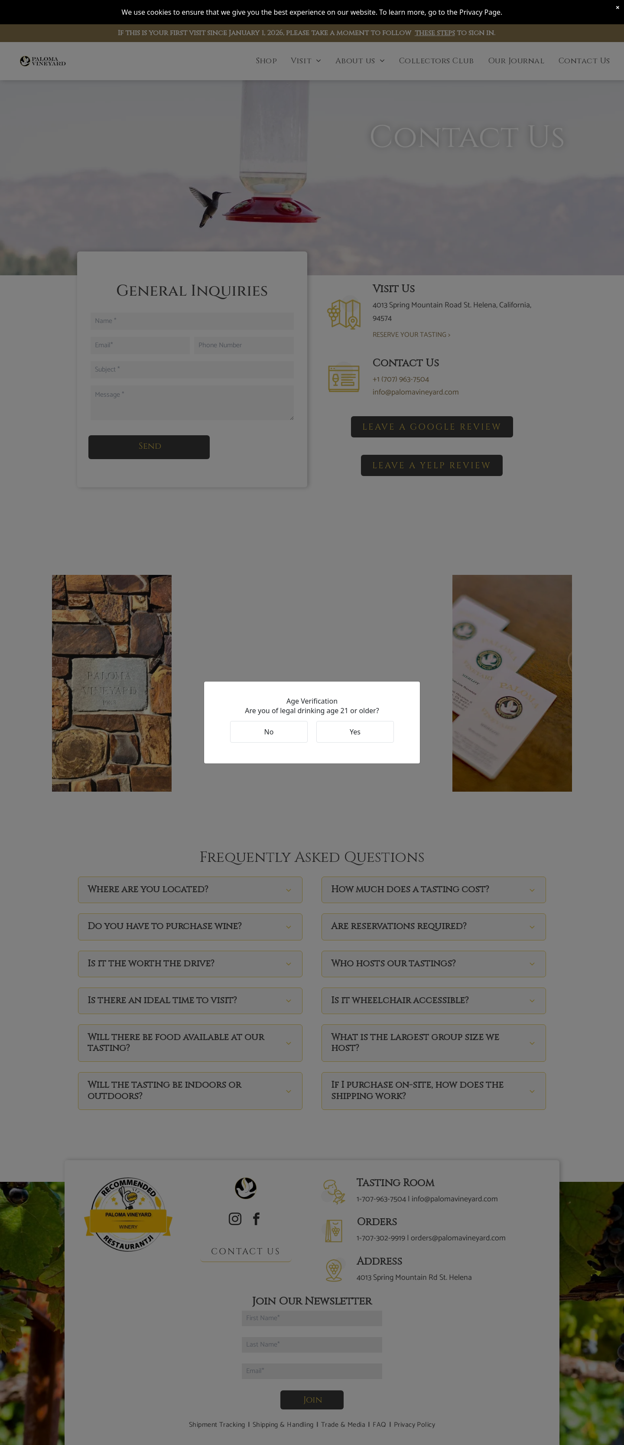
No (269, 732)
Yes (355, 732)
